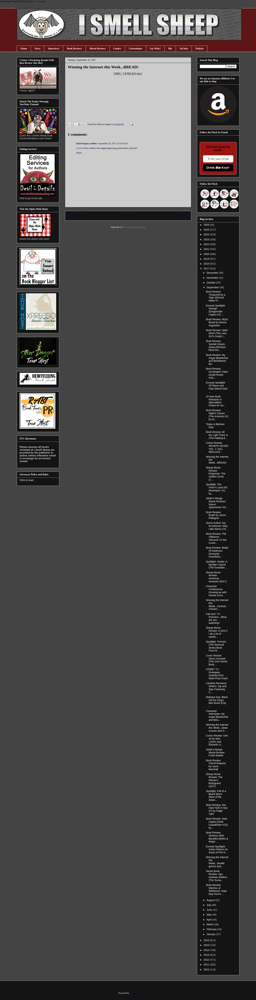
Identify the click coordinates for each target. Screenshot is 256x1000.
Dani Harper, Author (86, 143)
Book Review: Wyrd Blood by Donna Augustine (217, 322)
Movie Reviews (98, 48)
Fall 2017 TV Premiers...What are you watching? (216, 618)
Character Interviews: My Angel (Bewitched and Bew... (217, 715)
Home (24, 48)
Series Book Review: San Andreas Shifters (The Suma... (216, 875)
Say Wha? (155, 48)
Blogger (133, 993)
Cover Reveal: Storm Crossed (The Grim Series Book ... (217, 660)
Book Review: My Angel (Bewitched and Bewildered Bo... (217, 359)
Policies (200, 48)
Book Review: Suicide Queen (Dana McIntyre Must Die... (216, 345)
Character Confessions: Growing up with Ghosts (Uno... (216, 591)
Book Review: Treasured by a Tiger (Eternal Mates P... (215, 296)
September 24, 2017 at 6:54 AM (113, 143)
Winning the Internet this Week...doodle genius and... (217, 862)
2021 (207, 249)
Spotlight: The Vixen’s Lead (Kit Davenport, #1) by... (216, 489)
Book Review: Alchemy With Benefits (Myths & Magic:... (217, 837)
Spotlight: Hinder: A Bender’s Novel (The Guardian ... (216, 564)
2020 (207, 254)
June (210, 909)
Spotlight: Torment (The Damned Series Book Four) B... (216, 646)
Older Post (182, 215)
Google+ (42, 1)
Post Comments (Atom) (134, 227)
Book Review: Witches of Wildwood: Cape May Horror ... (216, 889)
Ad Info (184, 48)
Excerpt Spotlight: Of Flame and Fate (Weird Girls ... (216, 387)
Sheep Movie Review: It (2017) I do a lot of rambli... (216, 632)
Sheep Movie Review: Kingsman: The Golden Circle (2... (215, 473)
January (211, 934)
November (213, 277)
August (211, 900)
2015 (207, 945)
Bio (170, 48)
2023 (207, 239)
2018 (207, 263)
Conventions (135, 48)
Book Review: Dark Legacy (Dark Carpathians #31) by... (217, 823)
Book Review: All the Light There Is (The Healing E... (217, 435)
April (209, 919)
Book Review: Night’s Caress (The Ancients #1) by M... (217, 415)
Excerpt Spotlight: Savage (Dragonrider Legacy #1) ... (215, 310)
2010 (207, 969)
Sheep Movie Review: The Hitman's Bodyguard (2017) (214, 780)
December (213, 272)
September (213, 287)
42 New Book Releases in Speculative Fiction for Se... (215, 401)
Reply (79, 152)
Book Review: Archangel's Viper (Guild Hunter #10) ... (217, 373)
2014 (207, 950)
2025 (207, 229)
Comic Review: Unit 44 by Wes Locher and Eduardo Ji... (217, 740)
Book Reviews (74, 48)
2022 (207, 244)
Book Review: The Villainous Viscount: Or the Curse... (216, 538)
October (211, 282)
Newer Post (74, 215)
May (209, 914)
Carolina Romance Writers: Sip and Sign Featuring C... (216, 688)
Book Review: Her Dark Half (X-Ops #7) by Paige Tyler (217, 809)
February (212, 929)
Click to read (27, 480)
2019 (207, 258)
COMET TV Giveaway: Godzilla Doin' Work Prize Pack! (217, 674)
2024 (207, 234)
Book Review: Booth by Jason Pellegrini (216, 515)
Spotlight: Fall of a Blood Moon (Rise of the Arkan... (216, 795)
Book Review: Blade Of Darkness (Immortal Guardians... (217, 552)
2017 (207, 268)
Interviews (53, 48)
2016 (207, 940)
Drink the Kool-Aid (218, 167)
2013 (207, 954)
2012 (207, 959)
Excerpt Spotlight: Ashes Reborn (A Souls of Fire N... (216, 849)
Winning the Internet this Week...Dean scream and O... (217, 727)
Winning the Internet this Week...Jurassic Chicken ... (217, 604)
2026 (207, 224)
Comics (117, 48)
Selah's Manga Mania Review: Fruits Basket (215, 752)
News (37, 48)
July (209, 905)
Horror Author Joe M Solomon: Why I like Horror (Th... (217, 525)
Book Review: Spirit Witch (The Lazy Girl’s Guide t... (216, 333)
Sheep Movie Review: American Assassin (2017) (216, 577)
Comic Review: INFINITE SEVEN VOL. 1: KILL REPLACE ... (217, 447)
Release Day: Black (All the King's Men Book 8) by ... (217, 701)
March (210, 924)
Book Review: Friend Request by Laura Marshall (216, 765)
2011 (207, 964)
